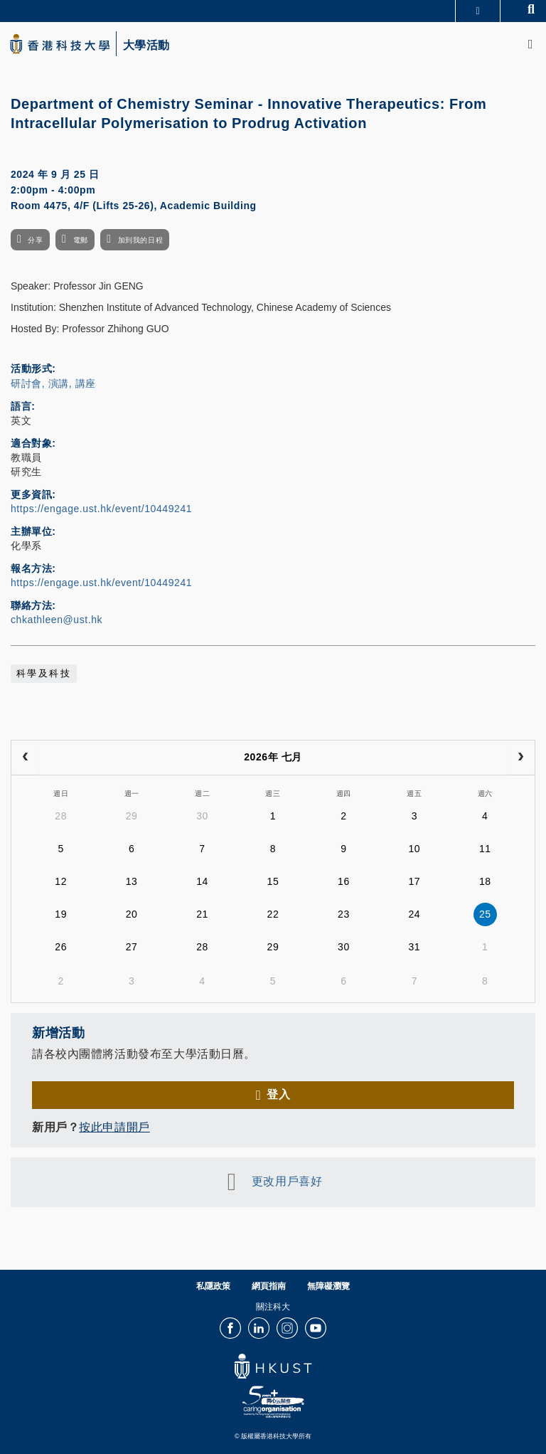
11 (485, 848)
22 (273, 914)
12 (61, 881)
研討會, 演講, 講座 (53, 383)
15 (273, 881)
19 (61, 914)
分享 (35, 240)
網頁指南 (269, 1286)
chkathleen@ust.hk (56, 619)
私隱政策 (213, 1286)
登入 (278, 1094)
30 (202, 816)
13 (132, 881)
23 (344, 914)
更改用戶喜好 (287, 1181)
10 (414, 848)
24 (414, 914)
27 (132, 946)
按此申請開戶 (114, 1127)
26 (61, 946)
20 (132, 914)
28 (61, 816)
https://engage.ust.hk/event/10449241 (101, 508)
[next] (521, 758)
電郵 (80, 240)
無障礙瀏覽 (328, 1286)
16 (344, 881)
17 (414, 881)
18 (485, 881)
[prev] (25, 758)
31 (414, 946)
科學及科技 (43, 674)
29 (132, 816)
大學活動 (146, 45)
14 (202, 881)
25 (485, 914)
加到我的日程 (140, 240)
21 (202, 914)
